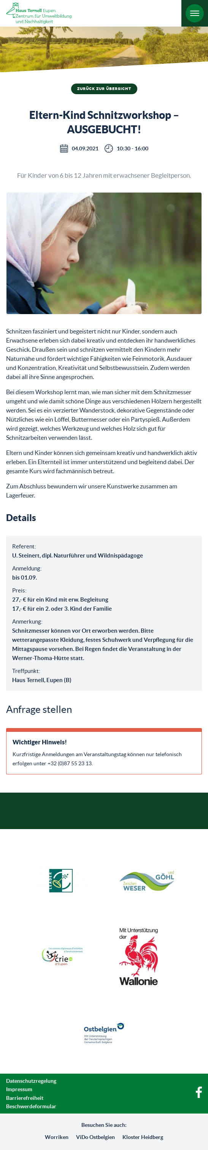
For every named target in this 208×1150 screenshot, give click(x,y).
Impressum (19, 1089)
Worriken (56, 1137)
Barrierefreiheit (24, 1098)
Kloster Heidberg (142, 1137)
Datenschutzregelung (31, 1081)
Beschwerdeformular (31, 1106)
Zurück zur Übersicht (104, 89)
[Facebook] (199, 1096)
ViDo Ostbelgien (95, 1137)
